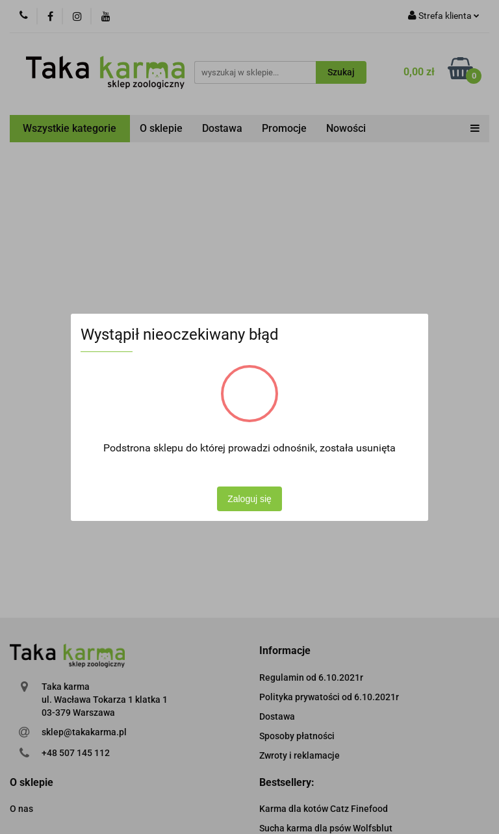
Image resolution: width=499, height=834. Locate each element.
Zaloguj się (249, 499)
